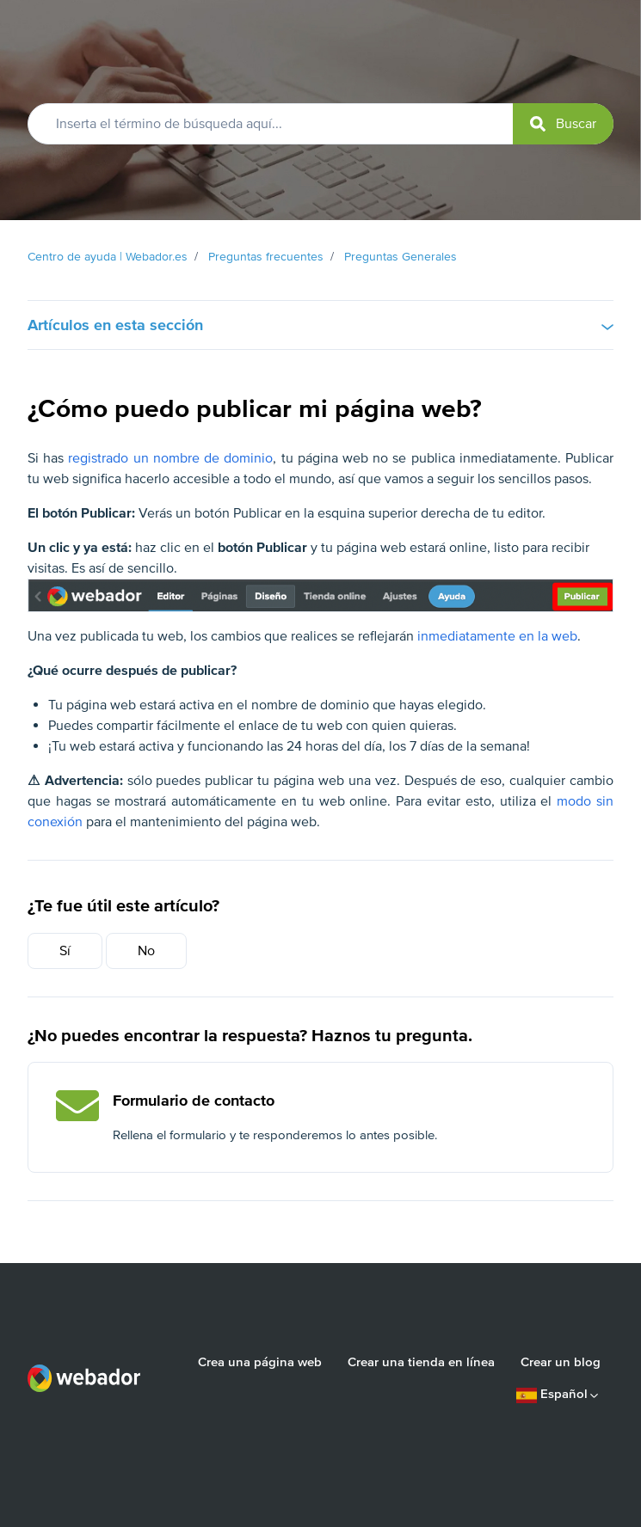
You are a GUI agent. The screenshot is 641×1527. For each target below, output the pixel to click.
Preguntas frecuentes (266, 256)
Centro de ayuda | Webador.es (108, 256)
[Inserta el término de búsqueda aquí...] (320, 123)
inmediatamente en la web (497, 636)
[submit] (563, 123)
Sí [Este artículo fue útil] (65, 951)
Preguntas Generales (400, 256)
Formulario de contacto (193, 1100)
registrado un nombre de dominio (170, 458)
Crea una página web (260, 1362)
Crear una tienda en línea (421, 1362)
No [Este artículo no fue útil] (146, 951)
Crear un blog (561, 1362)
